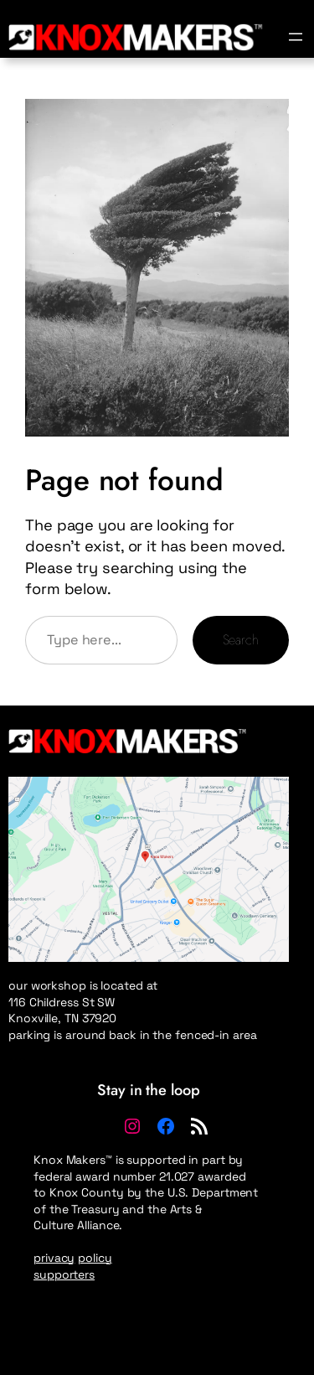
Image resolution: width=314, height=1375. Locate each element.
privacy (54, 1257)
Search (241, 639)
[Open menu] (296, 37)
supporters (64, 1274)
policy (94, 1257)
